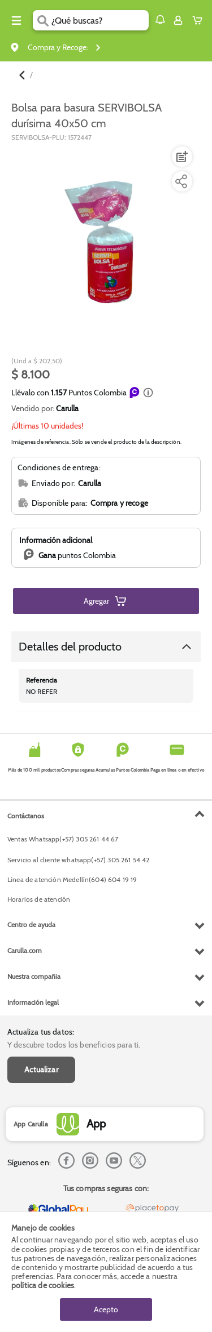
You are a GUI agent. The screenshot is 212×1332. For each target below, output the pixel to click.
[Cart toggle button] (200, 20)
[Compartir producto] (181, 181)
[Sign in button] (178, 20)
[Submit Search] (42, 20)
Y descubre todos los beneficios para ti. (73, 1044)
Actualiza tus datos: (40, 1031)
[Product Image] (105, 239)
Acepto (106, 1309)
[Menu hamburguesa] (16, 20)
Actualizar (41, 1069)
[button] (160, 19)
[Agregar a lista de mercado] (181, 156)
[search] (99, 20)
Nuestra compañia (33, 976)
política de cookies (42, 1285)
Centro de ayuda (31, 924)
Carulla (67, 408)
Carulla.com (24, 950)
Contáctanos (25, 816)
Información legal (33, 1002)
